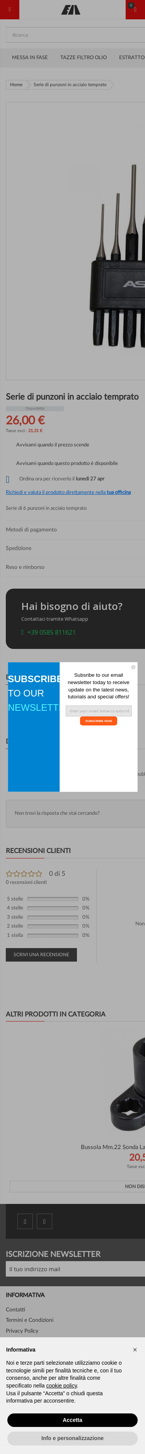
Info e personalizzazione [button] (72, 1438)
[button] (135, 1349)
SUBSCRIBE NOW (98, 720)
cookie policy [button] (61, 1385)
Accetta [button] (72, 1420)
